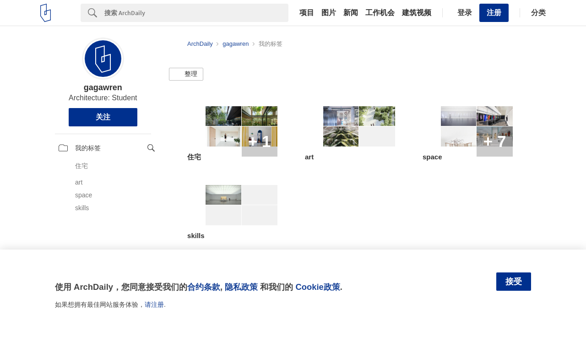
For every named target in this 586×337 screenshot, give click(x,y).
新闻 (350, 12)
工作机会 (380, 12)
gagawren (103, 87)
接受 (513, 281)
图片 (328, 12)
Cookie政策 (317, 287)
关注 (103, 117)
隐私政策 (241, 287)
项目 (306, 12)
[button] (186, 74)
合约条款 (203, 287)
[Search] (196, 13)
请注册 (154, 304)
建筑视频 (416, 12)
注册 (494, 12)
